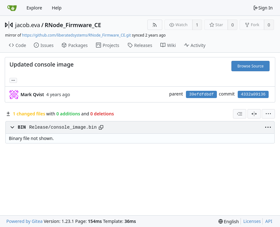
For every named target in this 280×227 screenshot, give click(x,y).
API (268, 221)
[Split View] (254, 114)
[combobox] (239, 114)
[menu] (268, 114)
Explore (34, 8)
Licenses (252, 221)
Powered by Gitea (24, 221)
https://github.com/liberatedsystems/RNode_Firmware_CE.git (76, 35)
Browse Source (250, 66)
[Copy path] (101, 127)
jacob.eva (27, 25)
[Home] (12, 8)
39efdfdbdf (201, 94)
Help (57, 8)
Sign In (263, 8)
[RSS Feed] (154, 25)
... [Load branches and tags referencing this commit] (13, 80)
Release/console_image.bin (63, 127)
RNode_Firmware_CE (73, 25)
